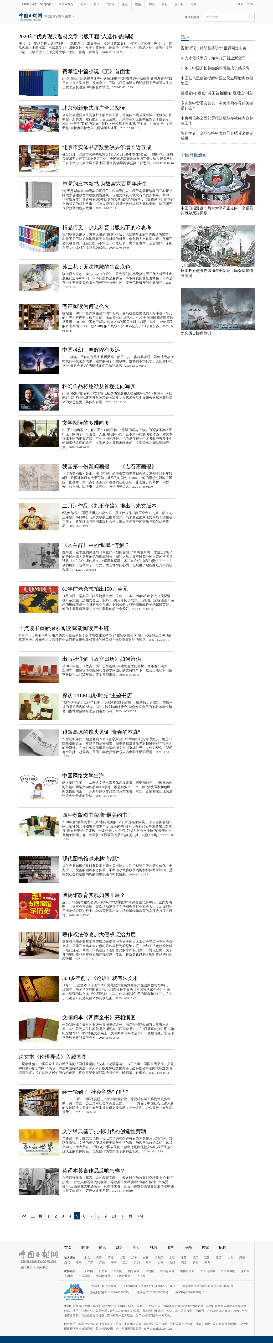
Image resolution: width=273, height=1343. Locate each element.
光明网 (68, 1276)
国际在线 (133, 1271)
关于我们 (26, 1267)
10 (114, 1216)
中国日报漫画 (193, 154)
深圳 (207, 1262)
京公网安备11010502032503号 (110, 1292)
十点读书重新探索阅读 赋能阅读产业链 (64, 628)
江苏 (183, 1257)
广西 (102, 1262)
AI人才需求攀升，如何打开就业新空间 (213, 58)
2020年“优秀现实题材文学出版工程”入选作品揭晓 (76, 36)
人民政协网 (123, 1276)
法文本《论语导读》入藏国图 (53, 1057)
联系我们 (42, 1267)
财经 (119, 1247)
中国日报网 (52, 16)
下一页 (126, 1216)
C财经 (111, 4)
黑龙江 (159, 1257)
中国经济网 (187, 1271)
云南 (160, 1262)
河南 (242, 1257)
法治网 (141, 1276)
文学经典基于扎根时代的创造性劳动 (104, 1131)
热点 (185, 36)
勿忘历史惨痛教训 (196, 333)
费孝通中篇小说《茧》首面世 (96, 71)
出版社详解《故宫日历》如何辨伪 (101, 659)
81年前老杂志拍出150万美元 (95, 589)
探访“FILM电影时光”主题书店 (97, 695)
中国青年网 (167, 1271)
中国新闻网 (103, 1276)
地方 (193, 4)
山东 (230, 1257)
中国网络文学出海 (83, 776)
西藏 (172, 1262)
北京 (87, 1257)
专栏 (151, 4)
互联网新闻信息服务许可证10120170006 (149, 1286)
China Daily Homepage (37, 4)
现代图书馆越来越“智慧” (90, 859)
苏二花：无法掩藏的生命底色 (96, 267)
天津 (99, 1257)
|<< (23, 1216)
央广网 (245, 1271)
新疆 (195, 1262)
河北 (110, 1257)
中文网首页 (66, 4)
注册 (250, 4)
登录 (240, 4)
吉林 (146, 1257)
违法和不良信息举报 (103, 1286)
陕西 (184, 1262)
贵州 (149, 1262)
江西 (218, 1257)
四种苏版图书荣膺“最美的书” (96, 815)
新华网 (103, 1271)
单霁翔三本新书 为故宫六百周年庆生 (105, 184)
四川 (137, 1262)
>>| (140, 1216)
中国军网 (84, 1276)
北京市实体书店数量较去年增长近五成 (106, 147)
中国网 (117, 1271)
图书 (68, 16)
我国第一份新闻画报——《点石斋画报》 (109, 466)
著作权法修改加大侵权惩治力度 (99, 934)
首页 (68, 1247)
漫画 (188, 1247)
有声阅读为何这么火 (85, 306)
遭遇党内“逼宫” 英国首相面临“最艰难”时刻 (217, 93)
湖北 (67, 1262)
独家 (205, 1247)
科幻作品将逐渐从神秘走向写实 (99, 386)
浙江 (195, 1257)
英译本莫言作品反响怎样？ (93, 1171)
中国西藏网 (228, 1271)
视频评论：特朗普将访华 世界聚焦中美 (214, 48)
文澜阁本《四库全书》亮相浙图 (99, 1017)
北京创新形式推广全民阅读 (93, 108)
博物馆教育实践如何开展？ (93, 895)
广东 (90, 1262)
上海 (172, 1257)
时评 (83, 4)
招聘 (222, 1247)
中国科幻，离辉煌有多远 (91, 350)
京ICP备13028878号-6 (189, 1292)
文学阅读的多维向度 (85, 423)
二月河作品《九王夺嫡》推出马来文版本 (109, 506)
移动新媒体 (192, 17)
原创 (164, 4)
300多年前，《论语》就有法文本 (100, 978)
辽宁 (134, 1257)
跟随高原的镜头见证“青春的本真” (101, 732)
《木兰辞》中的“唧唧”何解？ (96, 545)
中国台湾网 (208, 1271)
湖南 (79, 1262)
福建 (207, 1257)
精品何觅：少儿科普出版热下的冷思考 (106, 227)
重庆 (125, 1262)
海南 (114, 1262)
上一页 (36, 1216)
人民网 (88, 1271)
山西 (122, 1257)
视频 (138, 4)
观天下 (179, 4)
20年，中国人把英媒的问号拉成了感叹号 (215, 68)
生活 (125, 4)
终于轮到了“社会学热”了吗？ (96, 1092)
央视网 (149, 1271)
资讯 (96, 4)
